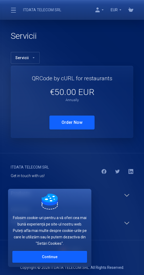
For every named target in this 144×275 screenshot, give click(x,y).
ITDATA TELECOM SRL (42, 10)
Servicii (25, 58)
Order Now (72, 122)
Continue (49, 257)
